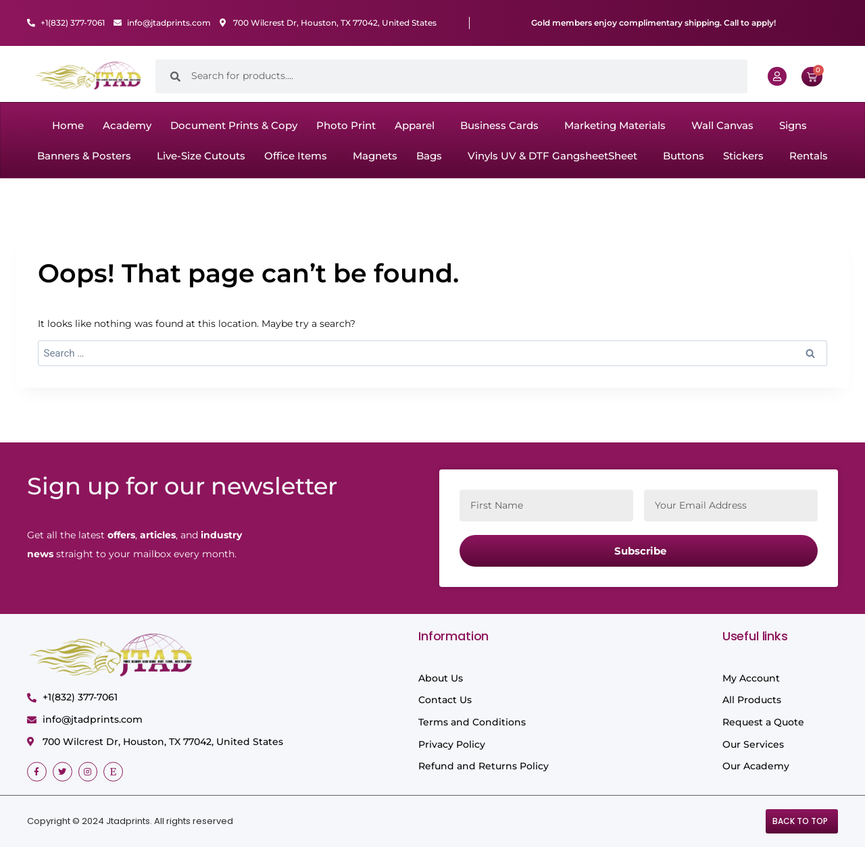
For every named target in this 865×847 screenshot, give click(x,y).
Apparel (415, 125)
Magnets (375, 155)
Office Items (295, 155)
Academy (127, 125)
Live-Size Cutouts (201, 155)
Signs (793, 125)
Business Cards (499, 125)
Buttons (683, 155)
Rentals (808, 155)
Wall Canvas (722, 125)
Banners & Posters (84, 155)
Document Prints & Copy (233, 125)
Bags (429, 155)
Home (68, 125)
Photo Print (346, 125)
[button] (418, 125)
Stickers (743, 155)
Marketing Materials (615, 125)
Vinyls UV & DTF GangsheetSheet (552, 155)
